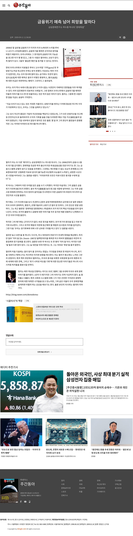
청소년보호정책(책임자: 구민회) (76, 520)
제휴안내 (34, 520)
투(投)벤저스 (97, 85)
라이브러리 (101, 488)
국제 (80, 484)
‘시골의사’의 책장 (14, 300)
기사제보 (118, 481)
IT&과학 (82, 488)
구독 (27, 301)
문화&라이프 (66, 488)
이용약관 (48, 520)
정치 (63, 481)
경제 (80, 481)
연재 (98, 481)
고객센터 (41, 520)
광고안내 (118, 488)
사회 (63, 484)
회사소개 (11, 520)
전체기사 (64, 495)
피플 (80, 492)
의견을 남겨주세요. (15, 342)
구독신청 (118, 484)
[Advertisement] (39, 142)
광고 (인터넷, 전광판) (22, 520)
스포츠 (63, 492)
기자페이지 (101, 492)
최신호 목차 (101, 484)
